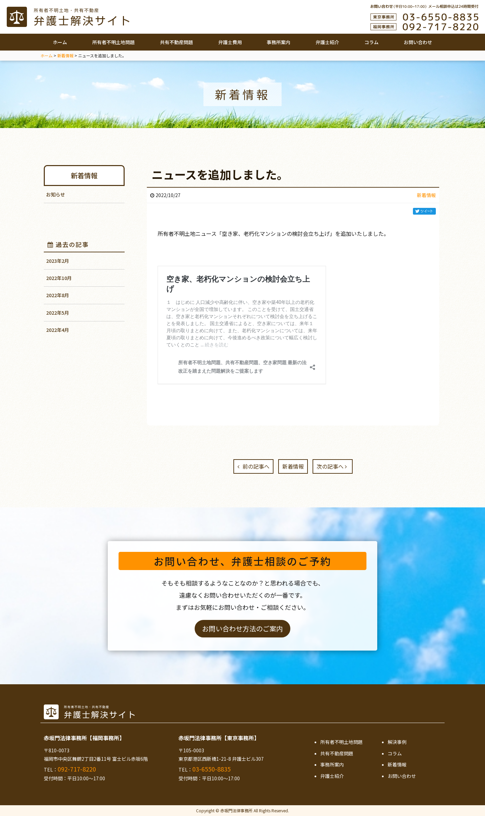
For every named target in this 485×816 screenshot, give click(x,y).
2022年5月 (57, 312)
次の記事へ (332, 466)
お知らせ (55, 194)
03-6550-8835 (211, 768)
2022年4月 (57, 329)
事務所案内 (278, 42)
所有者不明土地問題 (113, 42)
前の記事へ (253, 466)
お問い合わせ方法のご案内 (242, 628)
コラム (371, 42)
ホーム (60, 42)
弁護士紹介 (327, 42)
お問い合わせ (418, 42)
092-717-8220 (77, 768)
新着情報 (84, 175)
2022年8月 (57, 295)
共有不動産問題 (176, 42)
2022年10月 (59, 278)
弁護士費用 (230, 42)
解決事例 (397, 742)
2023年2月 (57, 260)
